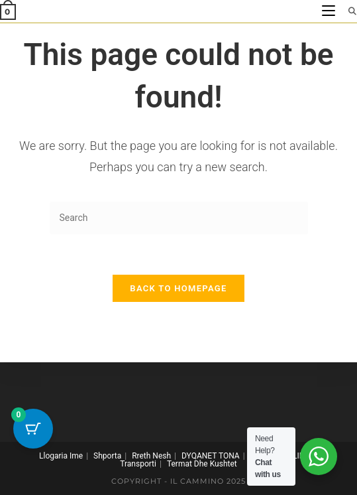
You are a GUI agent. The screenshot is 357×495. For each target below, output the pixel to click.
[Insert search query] (179, 218)
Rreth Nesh (151, 455)
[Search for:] (347, 11)
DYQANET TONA (210, 455)
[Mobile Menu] (330, 11)
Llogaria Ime (61, 455)
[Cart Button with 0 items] (33, 429)
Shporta (107, 455)
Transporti (138, 463)
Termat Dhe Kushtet (202, 463)
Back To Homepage (178, 288)
